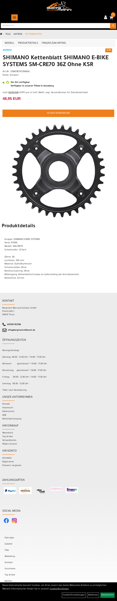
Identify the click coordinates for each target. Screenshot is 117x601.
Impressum (7, 408)
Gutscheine (10, 569)
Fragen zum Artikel (54, 43)
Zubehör (9, 544)
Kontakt (6, 404)
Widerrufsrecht (9, 444)
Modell (9, 43)
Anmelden (7, 458)
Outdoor (9, 562)
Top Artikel (7, 437)
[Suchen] (113, 26)
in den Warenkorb (58, 113)
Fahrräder (9, 538)
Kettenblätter (33, 34)
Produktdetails (28, 43)
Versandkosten (9, 440)
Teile (8, 34)
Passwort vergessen (11, 465)
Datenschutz (8, 411)
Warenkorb (7, 433)
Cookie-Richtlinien (59, 589)
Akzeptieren (107, 595)
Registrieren (8, 462)
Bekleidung (10, 556)
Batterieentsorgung (11, 419)
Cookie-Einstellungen (74, 595)
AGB (4, 415)
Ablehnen (93, 595)
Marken (8, 581)
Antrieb (18, 34)
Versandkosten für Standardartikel (69, 93)
